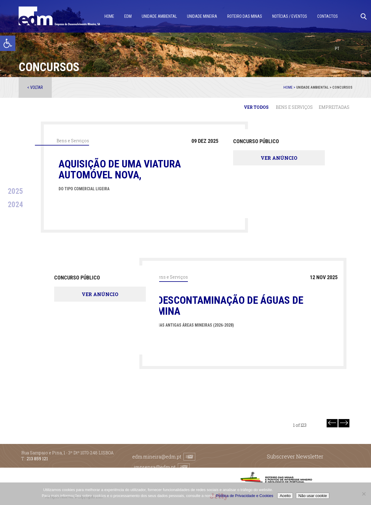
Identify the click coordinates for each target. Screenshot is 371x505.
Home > (289, 87)
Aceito (285, 495)
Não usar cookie (312, 495)
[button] (7, 43)
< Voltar (35, 87)
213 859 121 (37, 458)
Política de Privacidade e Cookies (244, 495)
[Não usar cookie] (364, 494)
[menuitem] (337, 49)
